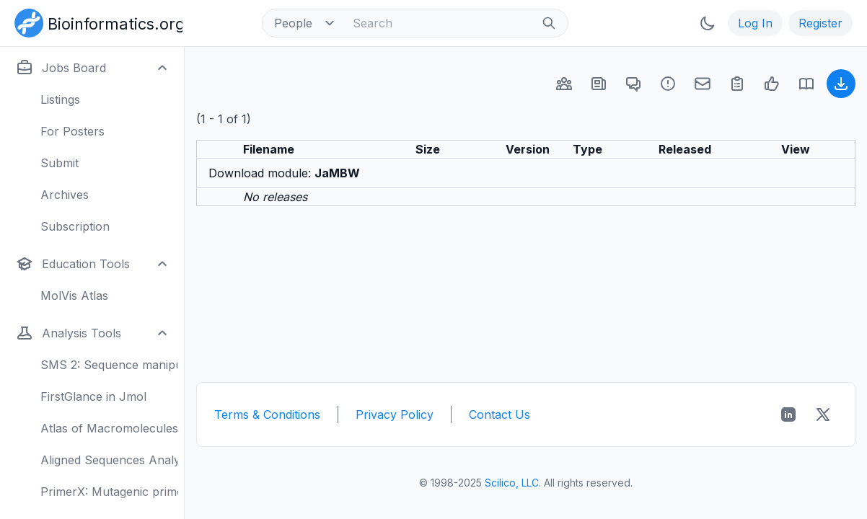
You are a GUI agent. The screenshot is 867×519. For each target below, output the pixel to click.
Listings (60, 99)
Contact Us (499, 414)
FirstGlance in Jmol (93, 396)
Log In (755, 23)
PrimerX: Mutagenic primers (109, 491)
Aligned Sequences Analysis (109, 460)
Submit (59, 163)
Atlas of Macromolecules (109, 428)
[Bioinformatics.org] (95, 21)
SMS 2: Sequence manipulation (109, 365)
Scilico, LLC (512, 482)
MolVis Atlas (74, 295)
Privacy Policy (395, 414)
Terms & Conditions (267, 414)
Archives (64, 194)
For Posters (72, 131)
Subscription (75, 226)
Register (820, 23)
